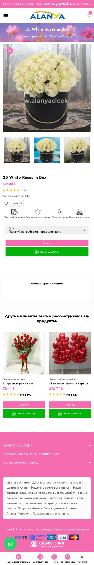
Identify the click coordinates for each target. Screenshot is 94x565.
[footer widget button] (47, 445)
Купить (47, 243)
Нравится (13, 203)
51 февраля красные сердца (68, 383)
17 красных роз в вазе (18, 383)
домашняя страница (29, 36)
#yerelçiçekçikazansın (51, 529)
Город (11, 228)
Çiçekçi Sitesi (33, 529)
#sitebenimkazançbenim (76, 529)
